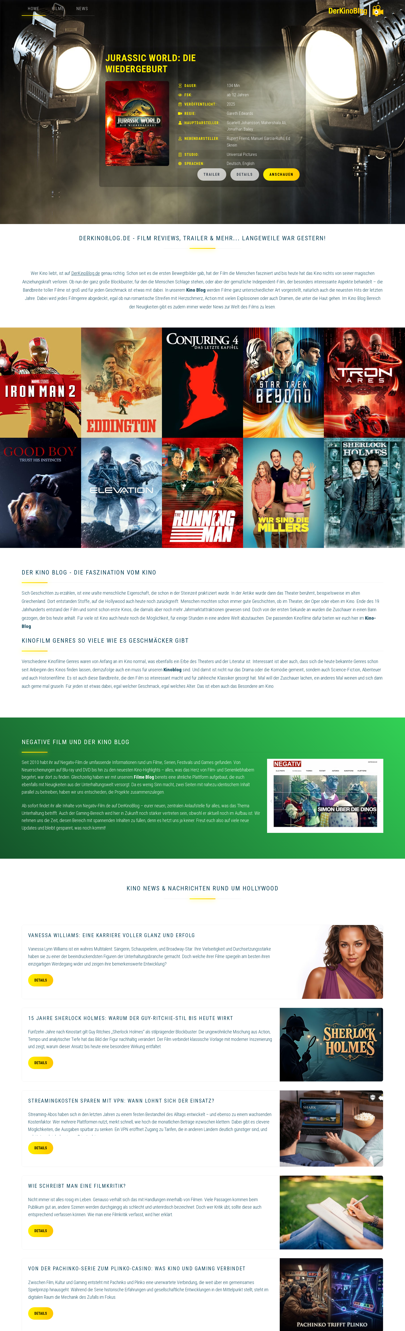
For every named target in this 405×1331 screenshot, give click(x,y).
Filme (58, 8)
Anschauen (281, 174)
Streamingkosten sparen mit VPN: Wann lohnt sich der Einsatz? (121, 1101)
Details (245, 174)
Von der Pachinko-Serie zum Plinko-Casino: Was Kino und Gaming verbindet (137, 1268)
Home (34, 8)
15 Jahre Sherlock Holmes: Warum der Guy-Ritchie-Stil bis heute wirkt (130, 1018)
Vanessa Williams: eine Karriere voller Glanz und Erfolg (111, 935)
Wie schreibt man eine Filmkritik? (77, 1186)
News (82, 8)
